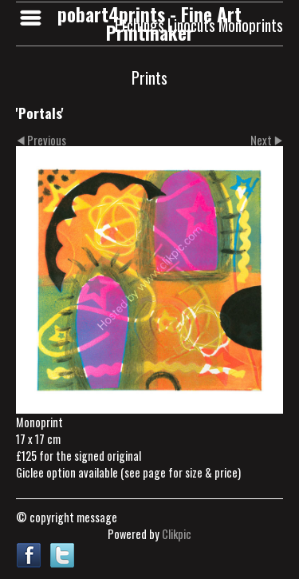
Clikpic (176, 533)
